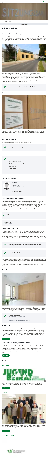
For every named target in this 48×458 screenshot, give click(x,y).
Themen (6, 21)
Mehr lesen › (5, 339)
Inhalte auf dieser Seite (24, 24)
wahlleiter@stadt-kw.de (17, 191)
